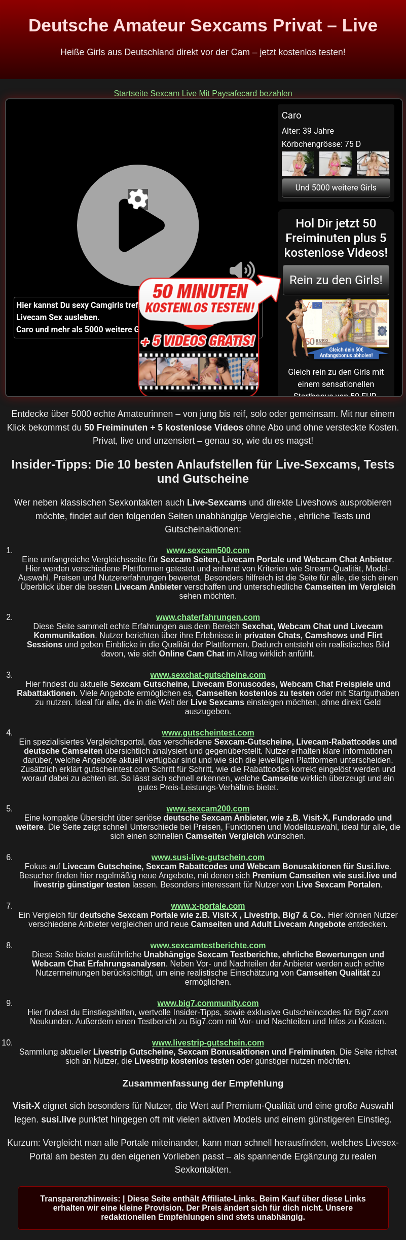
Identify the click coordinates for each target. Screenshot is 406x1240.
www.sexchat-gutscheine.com (208, 675)
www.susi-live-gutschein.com (208, 857)
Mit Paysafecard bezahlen (245, 93)
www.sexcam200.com (208, 808)
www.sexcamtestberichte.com (208, 945)
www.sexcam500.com (208, 550)
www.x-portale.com (208, 906)
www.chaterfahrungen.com (208, 617)
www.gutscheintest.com (208, 732)
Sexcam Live (173, 93)
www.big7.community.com (208, 1003)
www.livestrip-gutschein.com (208, 1042)
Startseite (131, 93)
